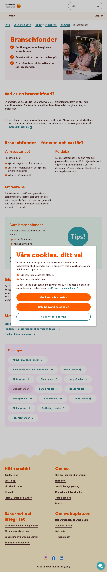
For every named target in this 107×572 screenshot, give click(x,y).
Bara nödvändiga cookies (53, 307)
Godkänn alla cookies (53, 297)
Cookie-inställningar (53, 316)
